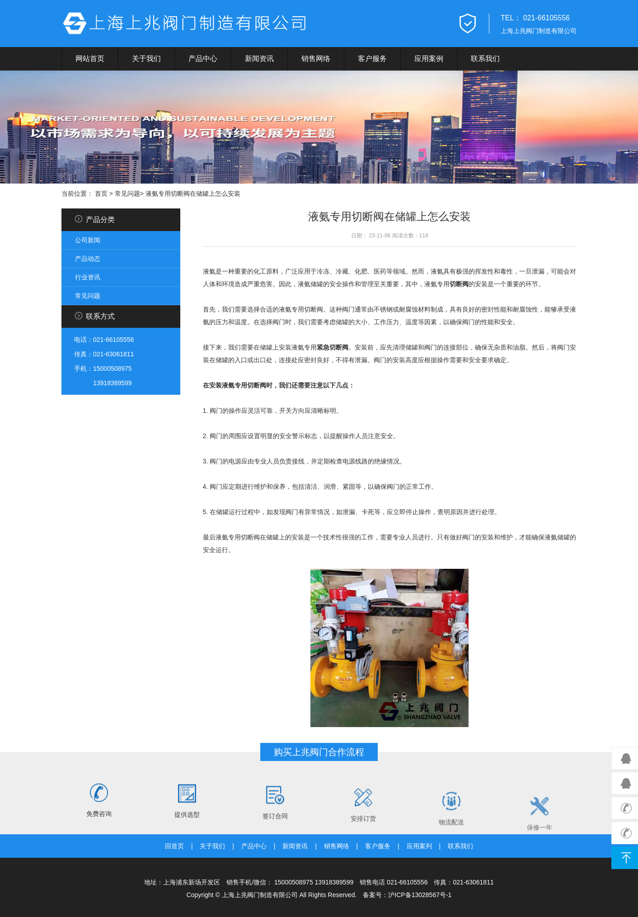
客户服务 (372, 58)
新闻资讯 (259, 58)
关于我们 (146, 58)
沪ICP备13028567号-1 (419, 894)
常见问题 (127, 193)
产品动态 (87, 258)
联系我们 (485, 58)
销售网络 (315, 58)
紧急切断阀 (332, 347)
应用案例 (428, 58)
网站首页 (89, 58)
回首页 (174, 846)
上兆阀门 (187, 23)
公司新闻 (87, 240)
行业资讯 (87, 277)
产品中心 (202, 58)
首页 (101, 193)
